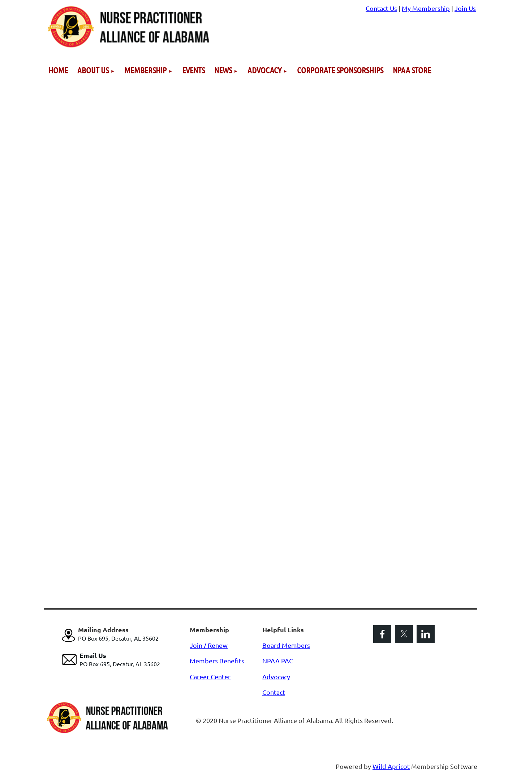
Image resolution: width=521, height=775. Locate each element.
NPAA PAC (277, 660)
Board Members (286, 645)
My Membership (426, 8)
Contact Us (381, 8)
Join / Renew (209, 645)
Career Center (210, 676)
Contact (273, 692)
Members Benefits (217, 660)
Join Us (465, 8)
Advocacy (276, 676)
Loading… (159, 337)
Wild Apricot (391, 766)
